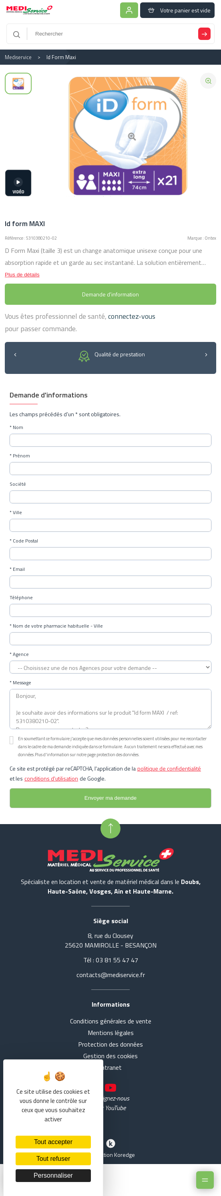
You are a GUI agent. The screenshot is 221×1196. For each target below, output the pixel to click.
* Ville (16, 512)
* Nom (16, 427)
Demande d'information (110, 294)
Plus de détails (22, 275)
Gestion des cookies (110, 1056)
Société (18, 484)
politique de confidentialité (169, 768)
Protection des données (110, 1044)
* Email (17, 569)
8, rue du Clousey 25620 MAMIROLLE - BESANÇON (111, 940)
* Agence (19, 654)
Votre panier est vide (177, 10)
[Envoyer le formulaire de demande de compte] (110, 798)
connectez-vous (131, 316)
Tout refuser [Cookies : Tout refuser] (53, 1158)
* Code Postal (24, 540)
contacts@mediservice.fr (110, 974)
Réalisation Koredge (110, 1147)
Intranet (111, 1067)
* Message (20, 682)
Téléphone (21, 597)
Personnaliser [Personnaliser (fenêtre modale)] (53, 1175)
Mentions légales (111, 1032)
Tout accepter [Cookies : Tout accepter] (53, 1141)
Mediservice (18, 57)
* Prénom (20, 455)
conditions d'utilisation (51, 778)
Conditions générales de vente (110, 1021)
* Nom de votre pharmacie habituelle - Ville (56, 626)
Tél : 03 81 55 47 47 (110, 960)
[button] (15, 354)
